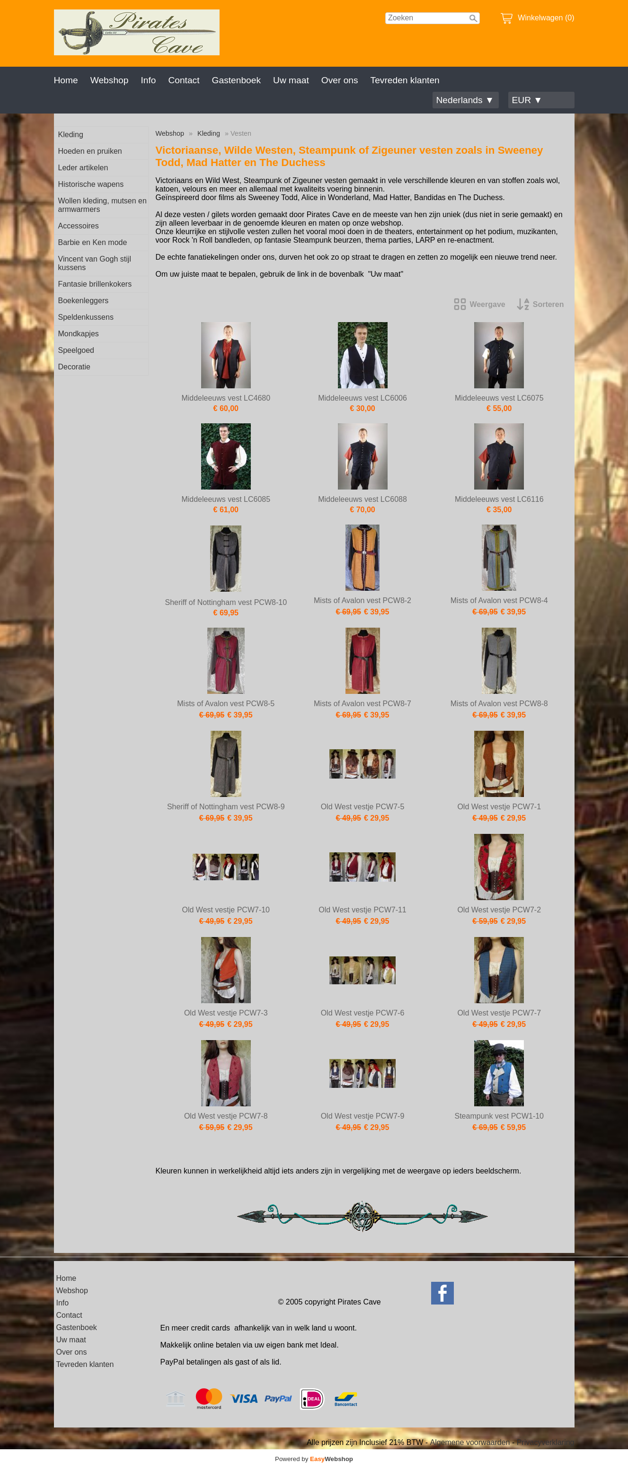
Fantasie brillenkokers (95, 284)
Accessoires (78, 226)
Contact (183, 80)
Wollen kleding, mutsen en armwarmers (102, 205)
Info (148, 80)
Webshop (109, 80)
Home (66, 80)
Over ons (339, 80)
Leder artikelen (83, 168)
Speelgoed (76, 350)
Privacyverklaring (546, 1442)
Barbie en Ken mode (92, 242)
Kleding (70, 135)
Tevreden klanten (405, 80)
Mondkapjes (78, 334)
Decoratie (74, 367)
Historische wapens (91, 184)
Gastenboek (236, 80)
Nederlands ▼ (465, 100)
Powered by (314, 1458)
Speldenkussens (86, 317)
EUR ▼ (527, 100)
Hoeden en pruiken (90, 151)
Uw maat (291, 80)
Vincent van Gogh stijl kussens (94, 263)
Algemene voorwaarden (470, 1442)
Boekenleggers (83, 301)
